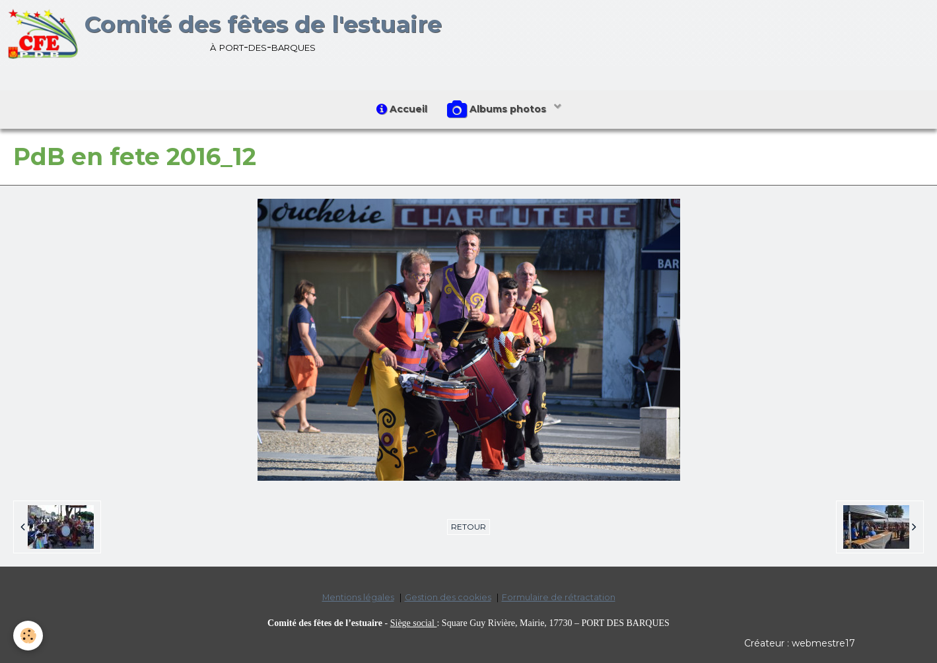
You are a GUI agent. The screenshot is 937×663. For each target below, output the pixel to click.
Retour (468, 527)
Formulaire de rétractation (558, 597)
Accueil (401, 109)
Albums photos (498, 109)
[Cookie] (28, 635)
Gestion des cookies (448, 597)
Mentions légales (358, 597)
